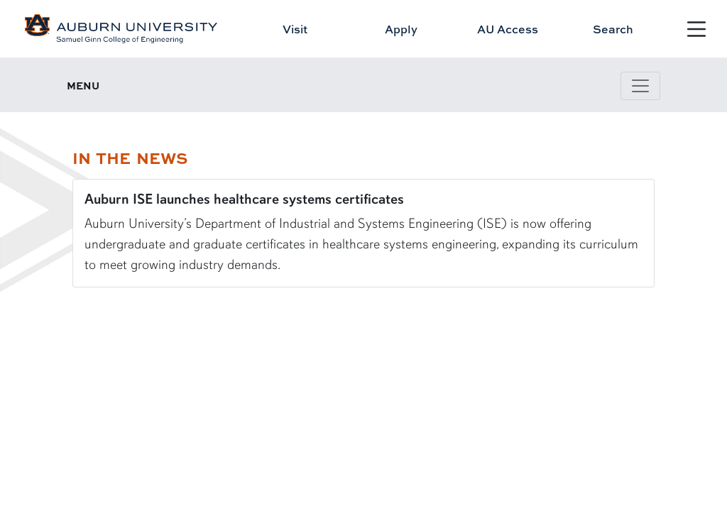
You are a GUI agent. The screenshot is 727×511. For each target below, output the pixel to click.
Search (613, 29)
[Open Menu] (696, 29)
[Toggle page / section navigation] (640, 86)
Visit (295, 29)
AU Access (507, 29)
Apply (401, 29)
